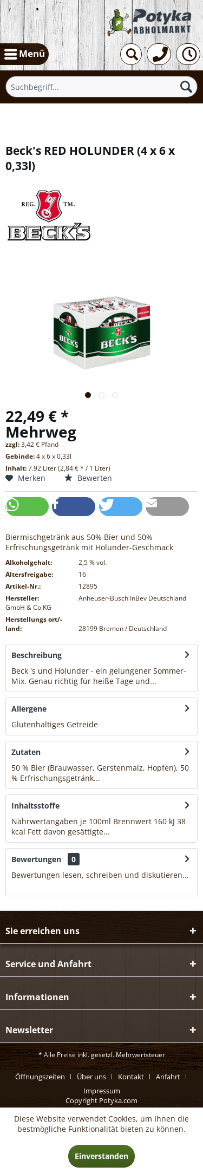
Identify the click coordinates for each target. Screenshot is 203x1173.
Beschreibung (36, 655)
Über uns (91, 1076)
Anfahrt (168, 1076)
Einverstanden (101, 1156)
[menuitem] (24, 54)
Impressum (101, 1091)
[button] (27, 506)
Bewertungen (36, 859)
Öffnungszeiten (40, 1076)
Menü (24, 52)
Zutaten (26, 752)
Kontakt (131, 1076)
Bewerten (88, 478)
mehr (167, 681)
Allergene (29, 708)
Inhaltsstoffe (35, 805)
